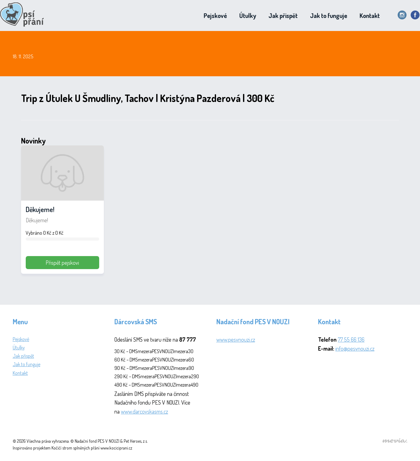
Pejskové (215, 15)
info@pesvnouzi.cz (354, 348)
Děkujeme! (40, 209)
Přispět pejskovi (62, 262)
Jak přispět (283, 15)
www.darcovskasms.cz (144, 411)
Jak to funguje (328, 15)
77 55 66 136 (351, 339)
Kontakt (370, 15)
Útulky (247, 15)
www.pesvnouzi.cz (235, 339)
